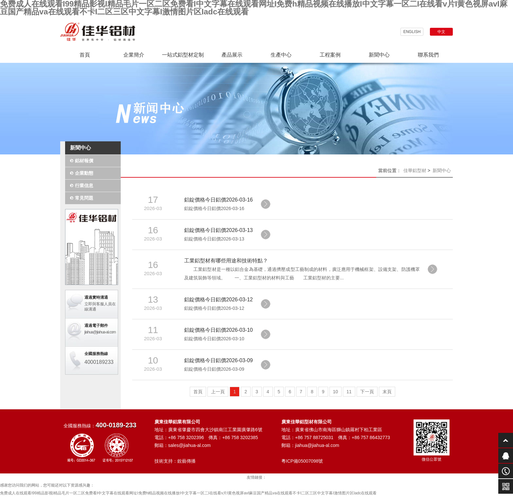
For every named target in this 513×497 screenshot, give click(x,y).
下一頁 (367, 391)
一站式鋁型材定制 (183, 55)
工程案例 (330, 55)
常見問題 (84, 198)
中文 (441, 31)
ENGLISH (412, 31)
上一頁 (218, 391)
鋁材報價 (84, 160)
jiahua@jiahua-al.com (100, 332)
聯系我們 (428, 55)
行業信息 (84, 185)
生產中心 (281, 55)
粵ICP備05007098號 (302, 461)
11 (349, 391)
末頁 (387, 391)
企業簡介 (133, 55)
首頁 (85, 55)
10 (335, 391)
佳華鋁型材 (414, 170)
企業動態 (84, 173)
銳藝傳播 (186, 461)
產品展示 (231, 55)
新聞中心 (379, 55)
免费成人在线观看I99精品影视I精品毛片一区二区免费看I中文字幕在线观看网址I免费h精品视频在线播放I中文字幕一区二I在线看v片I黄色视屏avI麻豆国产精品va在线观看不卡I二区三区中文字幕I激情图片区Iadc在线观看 (188, 493)
